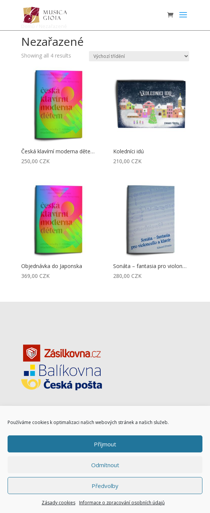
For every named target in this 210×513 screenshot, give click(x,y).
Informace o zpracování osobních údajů (122, 502)
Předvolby (105, 486)
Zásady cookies (58, 502)
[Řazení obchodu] (139, 56)
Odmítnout (105, 465)
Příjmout (105, 444)
